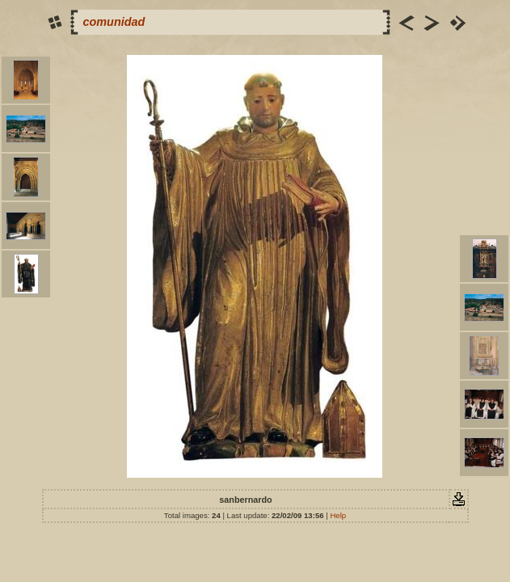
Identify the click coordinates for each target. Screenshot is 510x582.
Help (338, 515)
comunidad (114, 21)
